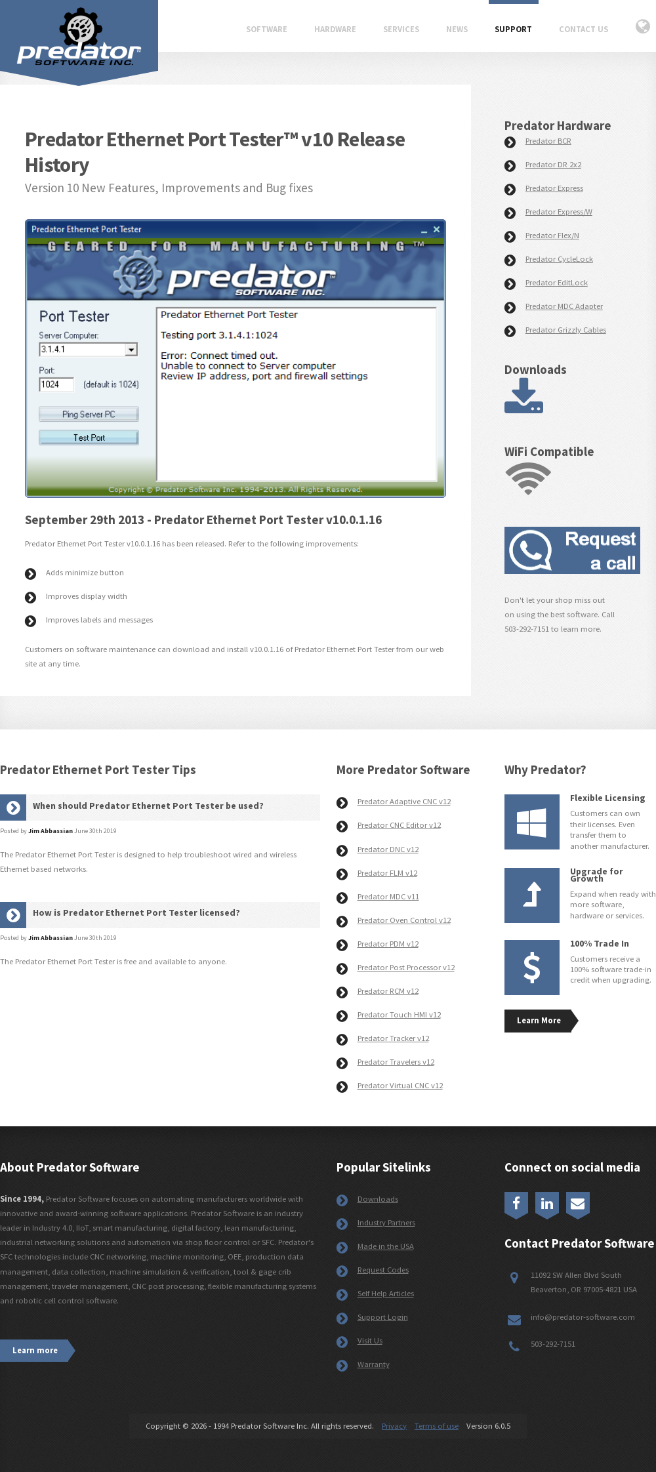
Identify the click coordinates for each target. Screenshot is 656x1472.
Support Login (383, 1317)
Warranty (374, 1364)
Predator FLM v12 (387, 873)
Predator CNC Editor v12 (399, 825)
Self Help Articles (386, 1293)
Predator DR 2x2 (553, 164)
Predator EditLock (556, 282)
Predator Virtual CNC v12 (400, 1085)
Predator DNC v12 (388, 849)
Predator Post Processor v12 (406, 967)
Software (266, 29)
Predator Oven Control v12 (404, 920)
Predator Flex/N (552, 235)
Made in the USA (386, 1246)
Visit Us (370, 1340)
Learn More (539, 1020)
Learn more (35, 1350)
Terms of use (437, 1426)
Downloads (378, 1199)
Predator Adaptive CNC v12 (404, 801)
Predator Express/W (558, 211)
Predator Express (554, 188)
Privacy (394, 1426)
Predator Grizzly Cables (565, 330)
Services (401, 29)
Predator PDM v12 (388, 944)
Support (513, 29)
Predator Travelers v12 (396, 1062)
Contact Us (583, 29)
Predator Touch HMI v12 (399, 1014)
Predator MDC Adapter (564, 306)
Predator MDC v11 (388, 896)
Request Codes (383, 1270)
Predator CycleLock (559, 259)
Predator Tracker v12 (393, 1038)
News (457, 29)
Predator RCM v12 (388, 991)
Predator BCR (548, 141)
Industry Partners (386, 1222)
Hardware (335, 29)
